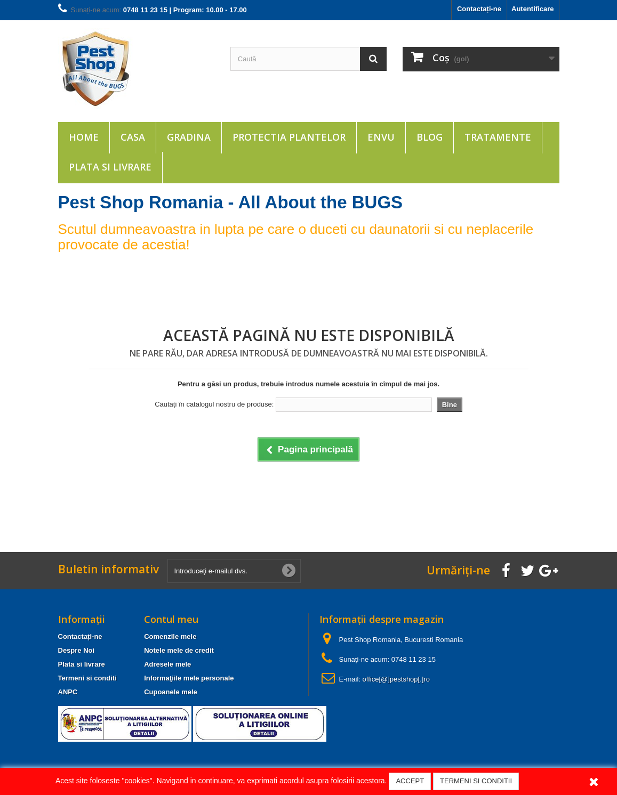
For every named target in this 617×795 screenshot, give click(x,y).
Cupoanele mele (170, 692)
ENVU (381, 137)
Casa (133, 137)
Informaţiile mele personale (189, 678)
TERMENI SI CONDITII (476, 781)
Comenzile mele (170, 636)
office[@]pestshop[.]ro (396, 679)
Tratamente (497, 137)
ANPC (68, 692)
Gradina (189, 137)
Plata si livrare (110, 166)
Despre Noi (76, 650)
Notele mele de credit (179, 650)
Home (84, 137)
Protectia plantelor (289, 137)
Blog (429, 137)
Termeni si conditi (87, 678)
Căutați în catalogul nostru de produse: (214, 404)
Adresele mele (167, 664)
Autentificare (532, 9)
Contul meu (171, 619)
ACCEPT (410, 781)
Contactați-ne (479, 9)
